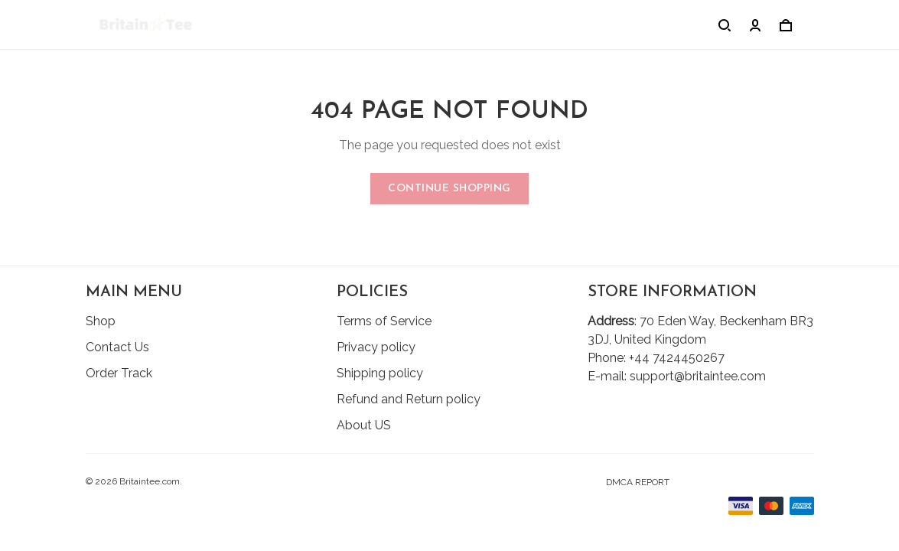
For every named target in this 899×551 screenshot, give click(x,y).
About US (364, 425)
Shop (101, 321)
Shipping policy (380, 373)
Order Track (119, 373)
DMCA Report (637, 482)
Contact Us (117, 347)
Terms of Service (384, 321)
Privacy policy (376, 347)
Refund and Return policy (408, 399)
